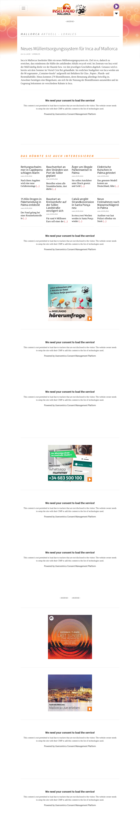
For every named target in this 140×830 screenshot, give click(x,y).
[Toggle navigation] (23, 8)
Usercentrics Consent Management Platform (75, 114)
